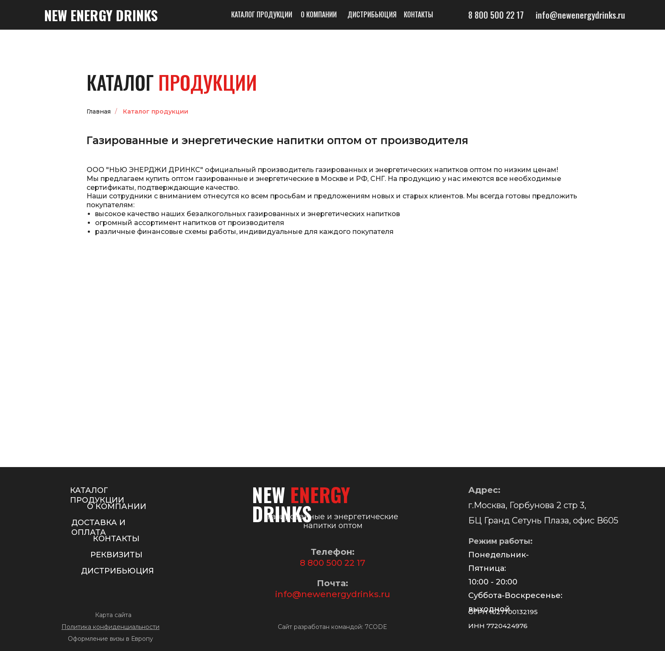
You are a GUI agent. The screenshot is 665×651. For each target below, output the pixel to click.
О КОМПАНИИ (116, 506)
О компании (319, 14)
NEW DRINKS (101, 15)
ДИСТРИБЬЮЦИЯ (117, 571)
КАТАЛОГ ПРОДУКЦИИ (97, 495)
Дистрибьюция (372, 14)
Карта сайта (113, 615)
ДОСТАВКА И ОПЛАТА (98, 527)
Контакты (418, 14)
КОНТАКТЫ (116, 538)
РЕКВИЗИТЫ (116, 554)
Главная (99, 111)
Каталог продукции (261, 14)
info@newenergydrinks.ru (332, 594)
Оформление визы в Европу (110, 639)
